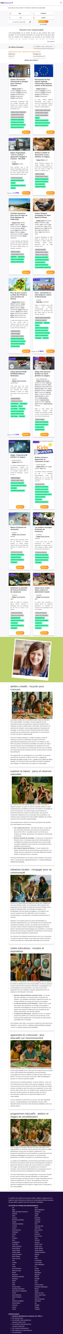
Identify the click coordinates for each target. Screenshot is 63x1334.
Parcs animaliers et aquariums (43, 267)
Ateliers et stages (40, 174)
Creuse (14, 1228)
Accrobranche (14, 403)
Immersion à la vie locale (17, 122)
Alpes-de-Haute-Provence (20, 1211)
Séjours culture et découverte (18, 112)
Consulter (26, 132)
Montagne (45, 338)
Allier (13, 1209)
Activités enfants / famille (17, 114)
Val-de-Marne (16, 1303)
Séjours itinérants (15, 398)
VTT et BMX (14, 408)
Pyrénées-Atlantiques (41, 1287)
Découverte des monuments (18, 124)
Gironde (37, 1240)
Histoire (13, 188)
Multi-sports (21, 256)
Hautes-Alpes (16, 1252)
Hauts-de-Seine (45, 381)
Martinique (38, 1272)
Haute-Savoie (39, 1248)
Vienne (14, 1307)
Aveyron (14, 1218)
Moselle (37, 1278)
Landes (14, 1262)
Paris (17, 462)
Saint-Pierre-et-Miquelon (19, 1291)
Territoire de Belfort (18, 1301)
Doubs (37, 1232)
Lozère (37, 1268)
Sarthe (37, 1291)
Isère (36, 1258)
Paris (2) (11, 56)
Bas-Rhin (37, 1218)
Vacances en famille (40, 249)
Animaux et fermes (40, 262)
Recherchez (43, 21)
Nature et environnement (17, 127)
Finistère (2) (37, 54)
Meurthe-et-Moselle (18, 1276)
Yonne (14, 1309)
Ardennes (37, 1211)
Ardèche (14, 1213)
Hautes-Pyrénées (21, 381)
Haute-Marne (16, 1248)
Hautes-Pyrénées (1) (40, 58)
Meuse (37, 1276)
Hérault (37, 1254)
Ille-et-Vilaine (16, 1256)
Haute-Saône (16, 1250)
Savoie (14, 1293)
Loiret (49, 466)
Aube (13, 1215)
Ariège (37, 1213)
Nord (36, 1280)
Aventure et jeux (15, 346)
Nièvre (14, 1280)
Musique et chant (40, 429)
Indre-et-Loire (16, 1258)
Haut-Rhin (15, 1244)
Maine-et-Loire (16, 1270)
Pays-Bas (39, 302)
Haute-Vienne (39, 1250)
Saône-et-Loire (39, 1293)
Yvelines (37, 1309)
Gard (36, 1238)
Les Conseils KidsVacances (20, 1328)
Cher (36, 1224)
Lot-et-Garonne (20, 597)
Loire (47, 222)
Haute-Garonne (45, 536)
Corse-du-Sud (39, 1226)
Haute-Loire (38, 1246)
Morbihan (15, 1278)
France (14, 88)
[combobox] (19, 13)
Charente (37, 1222)
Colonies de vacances (16, 177)
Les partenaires (16, 1332)
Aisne (36, 1207)
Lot (36, 1266)
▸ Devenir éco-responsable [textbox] (22, 22)
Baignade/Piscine (15, 618)
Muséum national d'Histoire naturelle (40, 1025)
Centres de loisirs (15, 331)
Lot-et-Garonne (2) (39, 56)
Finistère (18, 88)
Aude (36, 1215)
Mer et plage (14, 416)
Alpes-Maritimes (39, 1209)
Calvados (37, 1220)
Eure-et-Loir (38, 1236)
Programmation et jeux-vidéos (18, 485)
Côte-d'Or (38, 1228)
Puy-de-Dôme (16, 1287)
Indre (36, 1256)
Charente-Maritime (17, 1224)
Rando (37, 117)
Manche (37, 1270)
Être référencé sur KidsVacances (22, 1330)
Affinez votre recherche (43, 47)
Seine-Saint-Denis (40, 1295)
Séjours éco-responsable (17, 117)
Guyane (37, 1242)
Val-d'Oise (38, 1301)
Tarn (13, 1299)
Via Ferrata (22, 408)
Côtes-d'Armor (16, 1230)
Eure (13, 1236)
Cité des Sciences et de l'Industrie (27, 1027)
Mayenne (15, 1274)
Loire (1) (11, 58)
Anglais (13, 183)
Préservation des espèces (42, 259)
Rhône (43, 160)
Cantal (14, 1222)
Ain (13, 1207)
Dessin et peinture (40, 184)
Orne (36, 1282)
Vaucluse (15, 1305)
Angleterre (15, 164)
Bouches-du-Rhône (18, 1220)
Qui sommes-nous (17, 1318)
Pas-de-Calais (39, 1284)
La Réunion (38, 1260)
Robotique (13, 488)
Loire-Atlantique (39, 1264)
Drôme (14, 1234)
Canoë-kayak (39, 322)
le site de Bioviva (22, 1102)
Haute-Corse (38, 1244)
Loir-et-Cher (38, 1262)
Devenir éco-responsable (17, 119)
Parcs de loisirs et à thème (17, 343)
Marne (14, 1272)
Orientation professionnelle (17, 490)
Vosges (37, 1307)
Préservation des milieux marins (43, 494)
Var (36, 1303)
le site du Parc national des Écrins (26, 860)
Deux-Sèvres (39, 1230)
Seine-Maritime (16, 1295)
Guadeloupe (16, 1242)
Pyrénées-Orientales (18, 1289)
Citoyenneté (38, 499)
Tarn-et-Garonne (21, 534)
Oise (13, 1282)
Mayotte (37, 1274)
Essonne (37, 1234)
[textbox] (19, 13)
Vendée (37, 1305)
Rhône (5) (12, 54)
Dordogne (15, 1232)
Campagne (38, 338)
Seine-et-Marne (16, 1297)
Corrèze (14, 1226)
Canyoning (13, 406)
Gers (13, 1240)
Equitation (13, 256)
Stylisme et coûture (40, 186)
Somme (37, 1297)
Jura (13, 1260)
